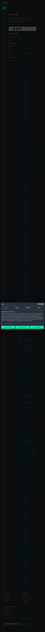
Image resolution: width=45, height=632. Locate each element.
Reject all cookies (8, 327)
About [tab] (39, 307)
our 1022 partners (9, 313)
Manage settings (22, 327)
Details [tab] (17, 307)
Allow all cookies (36, 327)
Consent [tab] (6, 307)
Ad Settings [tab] (28, 307)
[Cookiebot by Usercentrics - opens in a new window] (38, 304)
